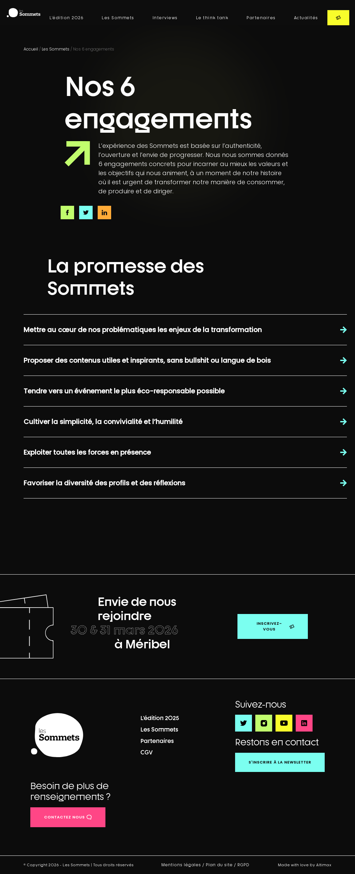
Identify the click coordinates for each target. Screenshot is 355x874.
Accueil (31, 49)
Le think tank (212, 17)
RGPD (244, 865)
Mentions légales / (183, 865)
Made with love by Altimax (304, 865)
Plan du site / (221, 865)
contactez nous (64, 817)
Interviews (165, 17)
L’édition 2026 (67, 17)
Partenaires (261, 17)
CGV (146, 752)
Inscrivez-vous (269, 626)
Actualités (306, 17)
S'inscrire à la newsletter (280, 762)
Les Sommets (118, 17)
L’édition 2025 (159, 717)
